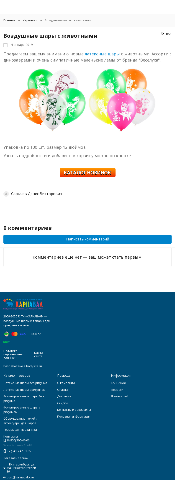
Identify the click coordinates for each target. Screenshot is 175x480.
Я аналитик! (119, 396)
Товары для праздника (20, 430)
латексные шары (102, 54)
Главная (9, 20)
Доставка (64, 396)
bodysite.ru (34, 366)
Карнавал (30, 20)
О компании (66, 383)
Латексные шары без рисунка (25, 383)
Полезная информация (73, 416)
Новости (117, 390)
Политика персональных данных (14, 354)
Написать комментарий (87, 239)
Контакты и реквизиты (74, 410)
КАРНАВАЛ (118, 383)
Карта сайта (38, 354)
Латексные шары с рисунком (24, 390)
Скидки (62, 403)
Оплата (62, 390)
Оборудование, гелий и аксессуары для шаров (20, 420)
